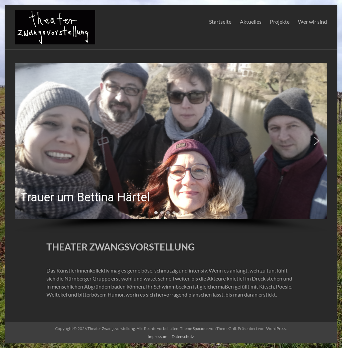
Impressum (157, 336)
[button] (171, 141)
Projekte (280, 21)
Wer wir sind (312, 21)
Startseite (220, 21)
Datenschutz (183, 336)
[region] (171, 148)
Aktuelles (251, 21)
